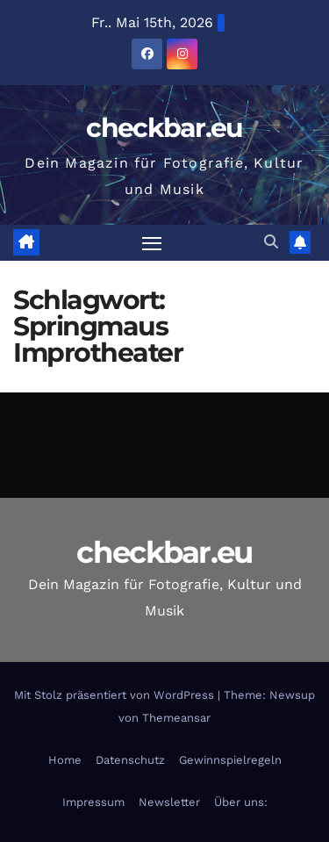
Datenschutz (130, 759)
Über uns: (241, 802)
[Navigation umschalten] (151, 243)
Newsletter (169, 802)
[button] (271, 242)
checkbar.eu (164, 128)
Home (65, 759)
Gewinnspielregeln (230, 759)
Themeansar (176, 717)
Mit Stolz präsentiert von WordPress (116, 695)
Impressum (93, 802)
